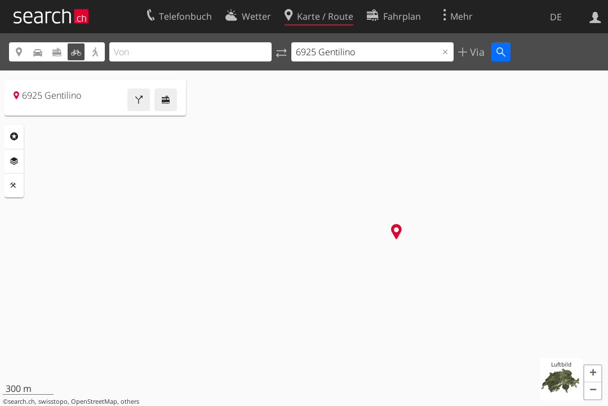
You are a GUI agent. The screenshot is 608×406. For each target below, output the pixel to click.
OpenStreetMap (94, 401)
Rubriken (14, 136)
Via (476, 52)
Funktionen (14, 185)
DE (556, 17)
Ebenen (14, 161)
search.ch (21, 401)
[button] (592, 373)
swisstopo (53, 401)
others (130, 401)
